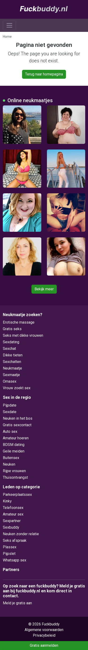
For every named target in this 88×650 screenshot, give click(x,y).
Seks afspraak (15, 540)
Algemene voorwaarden (44, 630)
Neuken (9, 464)
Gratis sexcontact (17, 425)
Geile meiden (13, 451)
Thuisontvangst (15, 477)
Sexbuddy (11, 527)
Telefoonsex (13, 507)
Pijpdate (9, 405)
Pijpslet (9, 553)
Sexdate (9, 412)
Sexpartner (12, 521)
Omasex (9, 381)
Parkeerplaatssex (17, 494)
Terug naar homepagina (44, 74)
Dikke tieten (13, 355)
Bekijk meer (44, 289)
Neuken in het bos (17, 418)
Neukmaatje (12, 368)
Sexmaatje (11, 375)
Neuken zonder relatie (21, 534)
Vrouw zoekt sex (17, 388)
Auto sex (10, 431)
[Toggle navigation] (9, 25)
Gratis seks (12, 329)
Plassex (9, 547)
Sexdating (11, 342)
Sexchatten (12, 361)
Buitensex (11, 458)
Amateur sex (13, 514)
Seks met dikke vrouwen (23, 335)
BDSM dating (13, 444)
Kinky (7, 501)
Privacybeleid (44, 635)
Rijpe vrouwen (14, 471)
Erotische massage (18, 322)
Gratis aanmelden (44, 645)
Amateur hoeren (16, 438)
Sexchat (9, 348)
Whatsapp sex (14, 560)
